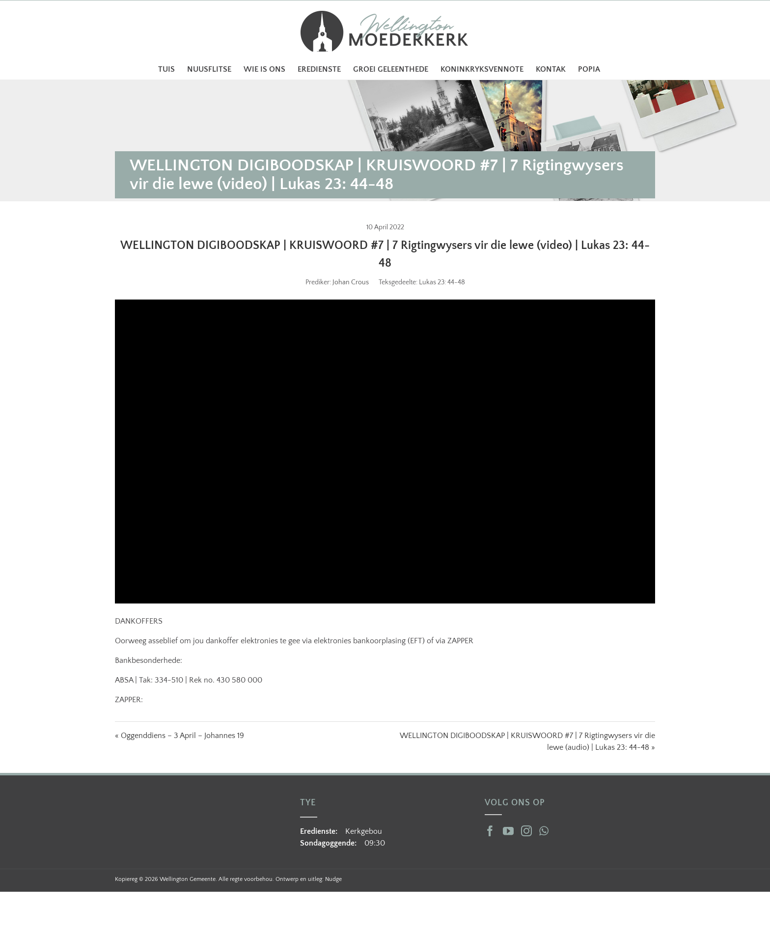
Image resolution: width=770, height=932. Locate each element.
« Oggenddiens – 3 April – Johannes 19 (179, 735)
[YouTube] (508, 830)
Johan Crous (350, 282)
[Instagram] (526, 830)
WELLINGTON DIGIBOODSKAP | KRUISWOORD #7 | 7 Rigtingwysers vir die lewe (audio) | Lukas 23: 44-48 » (527, 741)
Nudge (333, 879)
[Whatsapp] (544, 830)
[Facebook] (490, 830)
